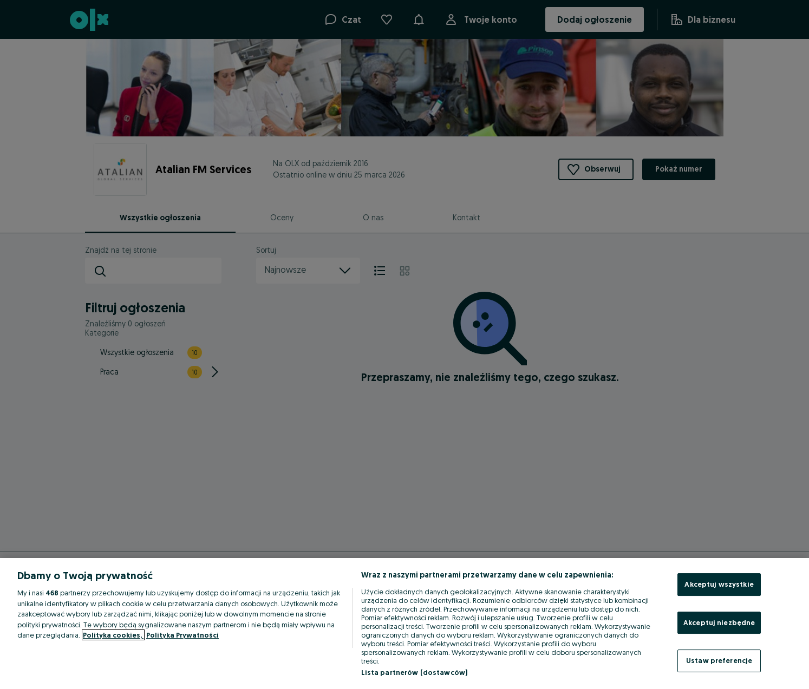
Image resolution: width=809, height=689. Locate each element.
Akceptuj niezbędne (719, 622)
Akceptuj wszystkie (718, 584)
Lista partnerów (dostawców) (414, 672)
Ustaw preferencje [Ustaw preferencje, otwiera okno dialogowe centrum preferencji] (719, 660)
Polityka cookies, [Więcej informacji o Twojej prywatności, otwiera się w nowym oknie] (113, 635)
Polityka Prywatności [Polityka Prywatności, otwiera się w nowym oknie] (182, 635)
